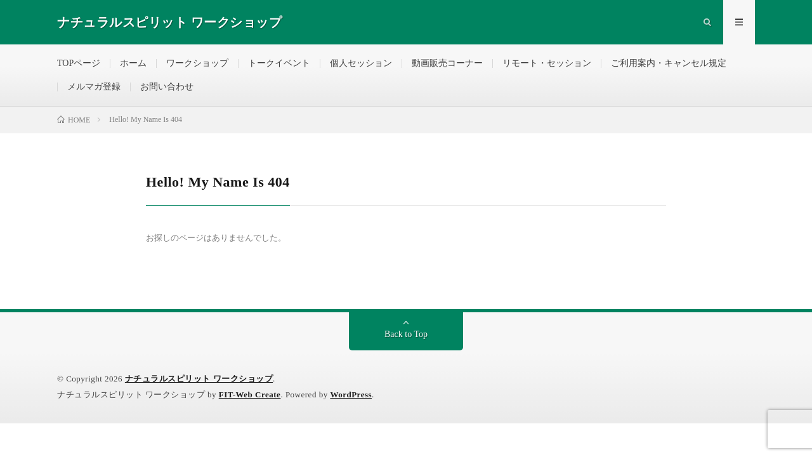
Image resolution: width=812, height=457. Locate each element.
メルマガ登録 (94, 86)
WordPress (351, 394)
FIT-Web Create (250, 394)
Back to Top (406, 334)
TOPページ (78, 63)
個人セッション (361, 63)
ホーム (133, 63)
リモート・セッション (546, 63)
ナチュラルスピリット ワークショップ (199, 378)
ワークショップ (197, 63)
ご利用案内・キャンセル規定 (668, 63)
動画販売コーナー (447, 63)
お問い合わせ (166, 86)
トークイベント (279, 63)
